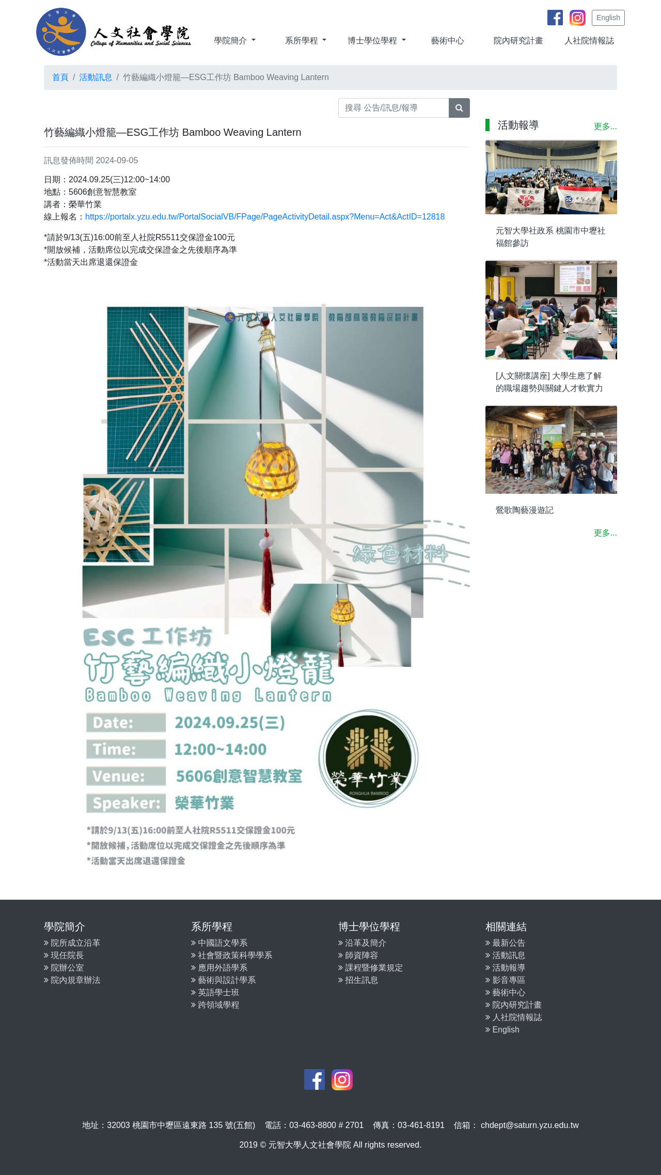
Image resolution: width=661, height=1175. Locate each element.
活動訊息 (95, 77)
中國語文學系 (219, 942)
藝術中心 (447, 40)
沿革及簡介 (362, 942)
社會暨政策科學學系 (231, 955)
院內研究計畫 (518, 40)
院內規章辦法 (72, 980)
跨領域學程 (215, 1004)
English (608, 17)
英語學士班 (215, 992)
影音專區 (505, 980)
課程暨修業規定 (370, 967)
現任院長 (64, 955)
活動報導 (505, 967)
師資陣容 (358, 955)
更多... (605, 126)
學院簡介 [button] (231, 40)
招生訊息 (358, 980)
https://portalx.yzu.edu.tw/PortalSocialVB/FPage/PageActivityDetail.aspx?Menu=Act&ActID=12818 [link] (265, 216)
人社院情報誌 (589, 40)
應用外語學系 (219, 967)
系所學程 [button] (302, 40)
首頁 (60, 77)
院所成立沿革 (72, 942)
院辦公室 (64, 967)
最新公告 (505, 942)
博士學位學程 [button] (373, 40)
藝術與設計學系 (223, 980)
